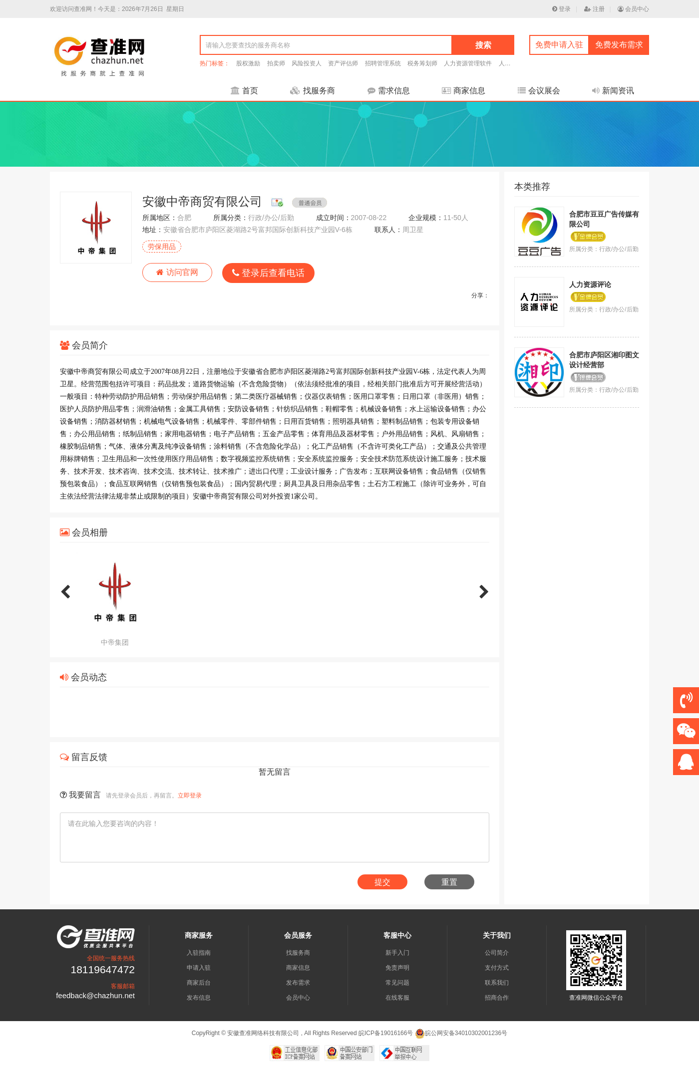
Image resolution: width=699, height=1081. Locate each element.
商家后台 (199, 982)
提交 (382, 882)
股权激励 (248, 63)
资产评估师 (343, 63)
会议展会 (539, 90)
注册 (594, 8)
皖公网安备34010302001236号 (461, 1033)
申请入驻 (199, 967)
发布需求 (298, 982)
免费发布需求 (619, 44)
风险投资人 (307, 63)
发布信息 (199, 997)
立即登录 (190, 795)
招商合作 (497, 997)
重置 (449, 882)
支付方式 (497, 967)
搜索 (483, 45)
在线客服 (397, 997)
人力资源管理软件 (468, 63)
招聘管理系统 (383, 63)
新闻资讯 (613, 90)
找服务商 (312, 90)
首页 (244, 90)
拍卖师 (276, 63)
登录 (561, 8)
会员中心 (633, 8)
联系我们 (497, 982)
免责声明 (397, 967)
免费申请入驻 (559, 44)
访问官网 (177, 272)
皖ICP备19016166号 (385, 1033)
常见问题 (397, 982)
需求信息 (388, 90)
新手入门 (397, 952)
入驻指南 (199, 952)
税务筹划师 (422, 63)
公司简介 (497, 952)
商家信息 (463, 90)
